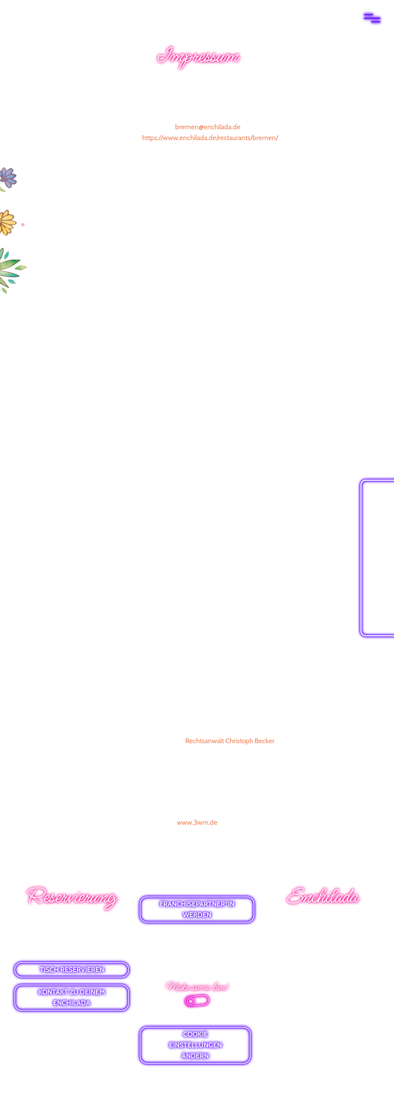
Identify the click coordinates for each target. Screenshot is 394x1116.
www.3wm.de (197, 822)
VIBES (322, 958)
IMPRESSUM (198, 935)
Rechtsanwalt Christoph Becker (229, 741)
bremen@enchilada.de (208, 127)
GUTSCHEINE (322, 946)
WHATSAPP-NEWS (322, 920)
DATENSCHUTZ (197, 947)
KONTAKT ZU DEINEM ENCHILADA (71, 997)
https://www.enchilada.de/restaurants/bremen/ (210, 138)
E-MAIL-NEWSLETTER (322, 933)
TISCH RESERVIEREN (72, 969)
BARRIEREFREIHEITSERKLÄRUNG (197, 960)
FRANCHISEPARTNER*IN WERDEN (197, 909)
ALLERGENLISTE (322, 971)
